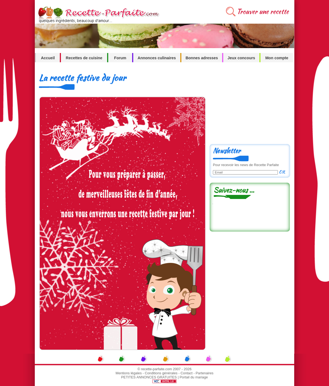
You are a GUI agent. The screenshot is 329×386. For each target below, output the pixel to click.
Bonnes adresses (201, 58)
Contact (187, 373)
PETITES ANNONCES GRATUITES (149, 377)
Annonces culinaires (157, 58)
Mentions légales (129, 373)
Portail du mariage (194, 377)
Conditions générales (161, 373)
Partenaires (204, 373)
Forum (120, 58)
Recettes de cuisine (84, 58)
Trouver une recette (263, 11)
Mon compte (276, 58)
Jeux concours (241, 58)
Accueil (48, 58)
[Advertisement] (249, 105)
